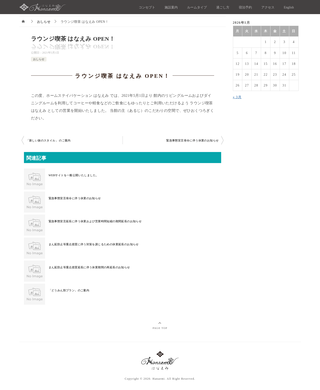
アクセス (267, 7)
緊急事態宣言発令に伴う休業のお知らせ (192, 140)
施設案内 (171, 7)
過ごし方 (222, 7)
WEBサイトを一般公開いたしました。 (74, 175)
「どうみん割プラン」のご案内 (69, 290)
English (289, 7)
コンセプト (147, 7)
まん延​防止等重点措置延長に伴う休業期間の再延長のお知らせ (89, 267)
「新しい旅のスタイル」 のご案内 (48, 140)
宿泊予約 (245, 7)
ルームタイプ (197, 7)
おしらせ (38, 59)
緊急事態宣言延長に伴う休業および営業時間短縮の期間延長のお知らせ (95, 221)
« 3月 (237, 97)
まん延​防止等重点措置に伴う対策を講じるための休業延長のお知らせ (94, 244)
